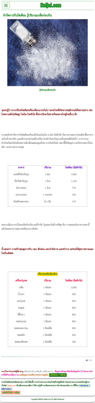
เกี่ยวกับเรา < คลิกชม (58, 375)
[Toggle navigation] (6, 5)
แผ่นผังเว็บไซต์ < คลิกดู (10, 392)
